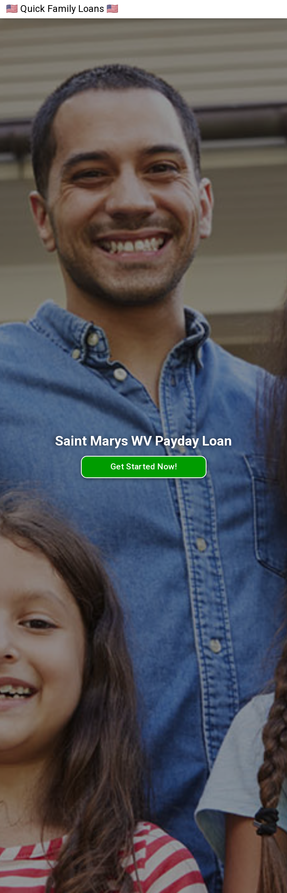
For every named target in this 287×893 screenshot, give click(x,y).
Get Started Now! (143, 466)
